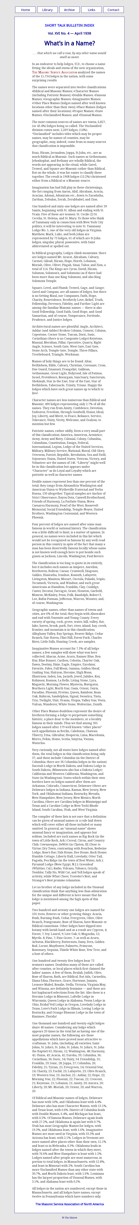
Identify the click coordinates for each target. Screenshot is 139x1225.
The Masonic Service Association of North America (69, 1204)
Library (47, 10)
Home (25, 10)
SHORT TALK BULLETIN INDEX (69, 25)
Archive (69, 10)
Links (91, 10)
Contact (113, 10)
